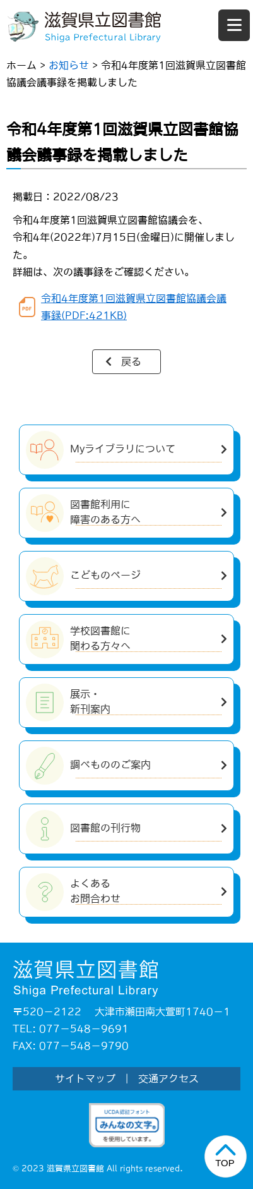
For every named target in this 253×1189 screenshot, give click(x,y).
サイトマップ (85, 1078)
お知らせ (69, 65)
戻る (131, 361)
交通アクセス (168, 1078)
